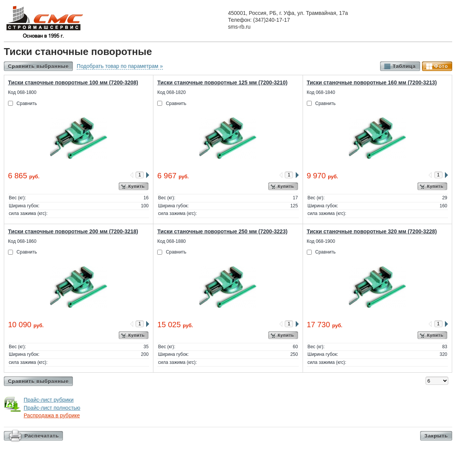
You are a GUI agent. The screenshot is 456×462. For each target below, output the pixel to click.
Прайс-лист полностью (52, 408)
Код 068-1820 (171, 92)
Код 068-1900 (321, 241)
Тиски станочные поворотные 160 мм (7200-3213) (372, 82)
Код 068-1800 (22, 92)
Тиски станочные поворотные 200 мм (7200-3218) (73, 231)
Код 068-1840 (321, 92)
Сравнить (26, 103)
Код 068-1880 (171, 241)
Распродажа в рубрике (52, 415)
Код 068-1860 (22, 241)
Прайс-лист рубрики (49, 400)
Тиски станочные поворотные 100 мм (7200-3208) (73, 82)
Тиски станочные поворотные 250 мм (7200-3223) (222, 231)
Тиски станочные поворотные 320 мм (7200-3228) (372, 231)
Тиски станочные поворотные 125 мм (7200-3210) (222, 82)
